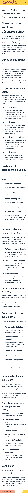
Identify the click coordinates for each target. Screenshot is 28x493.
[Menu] (25, 2)
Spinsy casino (5, 42)
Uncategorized (22, 17)
